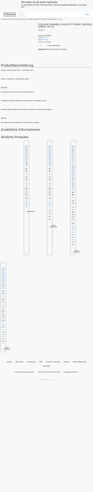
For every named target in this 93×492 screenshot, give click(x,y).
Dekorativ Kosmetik (52, 49)
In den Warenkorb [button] (53, 226)
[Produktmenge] (41, 46)
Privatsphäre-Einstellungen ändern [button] (24, 372)
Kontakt (9, 362)
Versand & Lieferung (53, 362)
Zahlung (66, 362)
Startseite (4, 19)
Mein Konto (19, 362)
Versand (45, 40)
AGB (40, 362)
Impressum (46, 366)
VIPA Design (50, 380)
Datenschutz (31, 362)
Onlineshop (16, 19)
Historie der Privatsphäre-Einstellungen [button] (49, 372)
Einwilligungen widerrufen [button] (71, 372)
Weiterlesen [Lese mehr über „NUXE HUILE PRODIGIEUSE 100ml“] (30, 212)
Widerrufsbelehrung (79, 362)
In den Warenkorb (53, 46)
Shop (9, 19)
